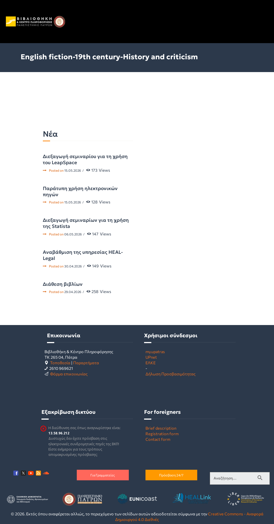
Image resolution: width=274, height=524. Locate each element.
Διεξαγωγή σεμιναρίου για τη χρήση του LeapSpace (85, 159)
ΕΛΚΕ (150, 362)
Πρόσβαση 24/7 (171, 475)
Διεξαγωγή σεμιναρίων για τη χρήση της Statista (86, 223)
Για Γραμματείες (102, 475)
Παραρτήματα (86, 362)
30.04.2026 (73, 266)
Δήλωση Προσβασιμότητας (170, 373)
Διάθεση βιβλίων (63, 284)
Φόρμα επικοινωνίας (69, 373)
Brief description (160, 427)
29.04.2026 (72, 292)
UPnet (151, 357)
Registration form (162, 433)
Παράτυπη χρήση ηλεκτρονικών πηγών (80, 191)
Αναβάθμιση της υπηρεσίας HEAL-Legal (83, 255)
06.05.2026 (73, 234)
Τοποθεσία (60, 362)
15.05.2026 (72, 170)
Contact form (157, 439)
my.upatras (155, 351)
